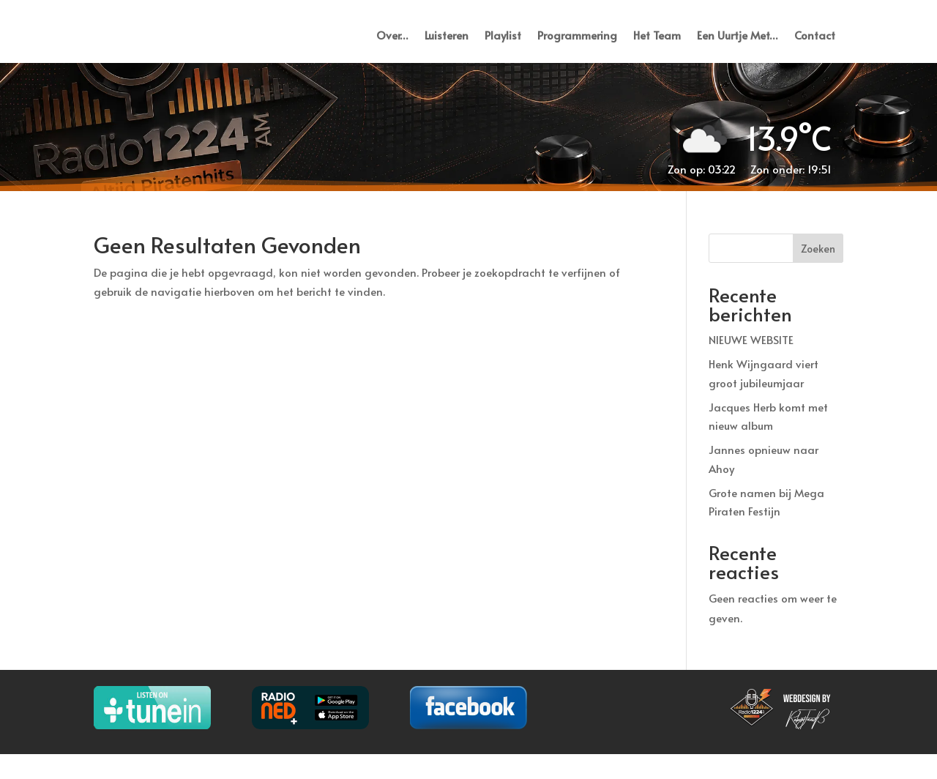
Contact (814, 47)
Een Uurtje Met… (737, 47)
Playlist (503, 47)
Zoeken (818, 273)
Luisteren (446, 47)
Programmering (577, 47)
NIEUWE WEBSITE (751, 364)
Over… (392, 47)
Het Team (657, 47)
